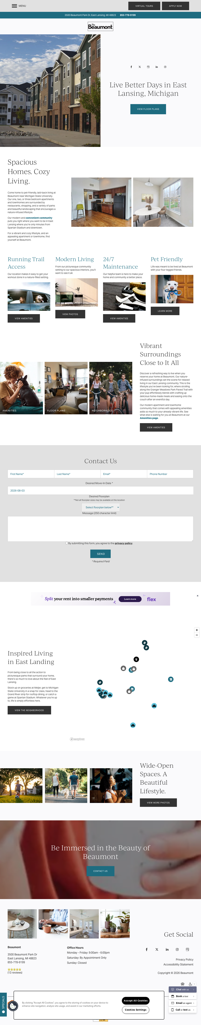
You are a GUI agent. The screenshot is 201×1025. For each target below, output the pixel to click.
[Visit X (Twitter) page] (139, 66)
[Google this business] (148, 66)
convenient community (39, 217)
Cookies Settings (136, 1009)
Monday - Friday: (77, 939)
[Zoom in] (196, 616)
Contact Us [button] (100, 857)
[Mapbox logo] (77, 726)
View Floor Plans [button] (148, 109)
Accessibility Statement (178, 951)
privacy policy (123, 543)
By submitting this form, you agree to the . (100, 543)
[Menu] (19, 6)
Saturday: (73, 944)
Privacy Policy (184, 946)
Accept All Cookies (136, 1000)
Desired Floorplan (99, 498)
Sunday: (72, 949)
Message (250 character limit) (99, 513)
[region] (135, 670)
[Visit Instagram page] (165, 66)
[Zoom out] (196, 621)
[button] (144, 6)
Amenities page (149, 418)
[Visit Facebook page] (131, 66)
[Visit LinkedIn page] (156, 66)
